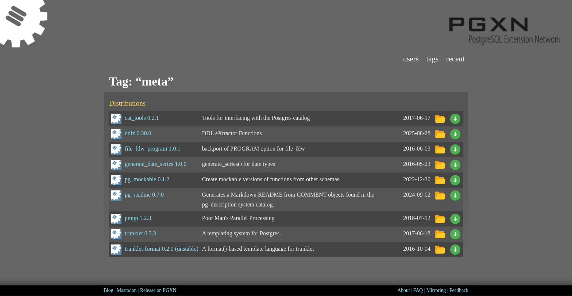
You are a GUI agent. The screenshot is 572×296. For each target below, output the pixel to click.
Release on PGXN (158, 290)
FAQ (418, 290)
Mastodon (126, 290)
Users (411, 58)
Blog (108, 290)
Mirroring (436, 290)
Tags (432, 58)
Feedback (458, 290)
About (403, 290)
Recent (455, 58)
